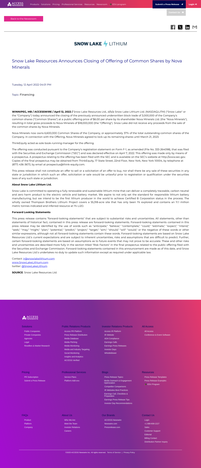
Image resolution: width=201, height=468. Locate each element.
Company (28, 427)
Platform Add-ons (71, 381)
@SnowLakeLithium (34, 266)
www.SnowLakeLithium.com (30, 262)
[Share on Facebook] (173, 27)
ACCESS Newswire (112, 420)
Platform (28, 424)
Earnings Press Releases (115, 346)
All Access (148, 331)
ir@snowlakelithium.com (39, 258)
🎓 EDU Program (152, 384)
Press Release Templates (155, 377)
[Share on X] (180, 27)
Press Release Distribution (75, 335)
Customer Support (152, 431)
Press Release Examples (155, 381)
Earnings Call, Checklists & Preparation (116, 395)
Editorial (148, 434)
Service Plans (70, 377)
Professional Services (72, 4)
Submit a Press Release (169, 4)
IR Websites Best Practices (116, 390)
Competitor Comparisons (115, 386)
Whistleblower (110, 353)
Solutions (45, 4)
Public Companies (32, 331)
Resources (89, 4)
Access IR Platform (112, 331)
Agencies (28, 338)
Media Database (71, 338)
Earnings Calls (110, 342)
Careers (67, 431)
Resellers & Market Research (37, 346)
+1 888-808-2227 (151, 424)
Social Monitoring (71, 353)
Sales (146, 427)
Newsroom (102, 4)
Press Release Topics (113, 377)
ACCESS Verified (71, 360)
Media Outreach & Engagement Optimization (117, 382)
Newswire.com (110, 424)
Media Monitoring (71, 346)
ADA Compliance (111, 338)
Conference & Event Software (157, 335)
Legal (26, 342)
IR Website (109, 335)
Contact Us (176, 12)
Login (193, 4)
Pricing (56, 4)
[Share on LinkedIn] (187, 27)
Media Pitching (70, 342)
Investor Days (110, 349)
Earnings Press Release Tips (117, 400)
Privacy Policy (129, 452)
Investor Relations (72, 427)
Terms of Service (114, 452)
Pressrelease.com (112, 427)
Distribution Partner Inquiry (156, 442)
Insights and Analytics (73, 357)
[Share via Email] (194, 27)
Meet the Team (70, 424)
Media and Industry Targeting (76, 349)
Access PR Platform (73, 331)
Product (27, 420)
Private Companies (32, 335)
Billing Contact (150, 438)
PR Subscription (31, 377)
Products (34, 4)
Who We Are (69, 420)
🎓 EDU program (117, 4)
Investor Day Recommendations (118, 403)
